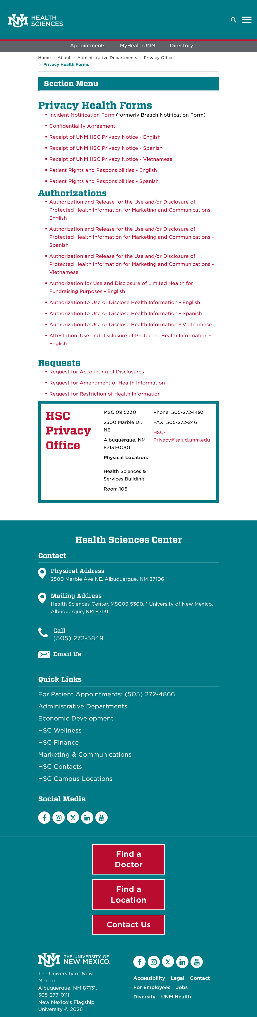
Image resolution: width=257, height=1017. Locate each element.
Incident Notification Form (81, 115)
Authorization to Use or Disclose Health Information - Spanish (125, 313)
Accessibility (149, 978)
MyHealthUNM (137, 46)
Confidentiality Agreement (82, 126)
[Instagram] (58, 817)
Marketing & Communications (85, 755)
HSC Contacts (60, 767)
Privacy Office (159, 57)
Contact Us (128, 924)
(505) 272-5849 (78, 638)
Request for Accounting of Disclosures (96, 372)
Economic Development (75, 718)
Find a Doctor (129, 859)
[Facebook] (44, 817)
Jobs (182, 987)
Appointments (87, 46)
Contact (200, 978)
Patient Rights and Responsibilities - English (103, 170)
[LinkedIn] (87, 817)
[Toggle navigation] (246, 20)
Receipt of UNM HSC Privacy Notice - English (105, 137)
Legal (177, 978)
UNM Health (176, 997)
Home (44, 57)
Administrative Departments (107, 57)
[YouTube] (101, 817)
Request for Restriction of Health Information (105, 394)
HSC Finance (58, 743)
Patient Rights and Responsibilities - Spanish (104, 181)
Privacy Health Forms (66, 64)
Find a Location (128, 894)
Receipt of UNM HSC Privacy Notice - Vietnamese (110, 159)
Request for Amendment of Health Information (107, 383)
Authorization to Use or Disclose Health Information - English (124, 302)
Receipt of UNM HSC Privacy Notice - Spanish (105, 148)
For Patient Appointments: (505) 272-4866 (106, 694)
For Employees (151, 987)
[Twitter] (73, 817)
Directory (181, 46)
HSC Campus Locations (75, 779)
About (64, 57)
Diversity (144, 997)
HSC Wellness (60, 731)
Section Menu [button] (71, 83)
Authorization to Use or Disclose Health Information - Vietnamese (130, 324)
